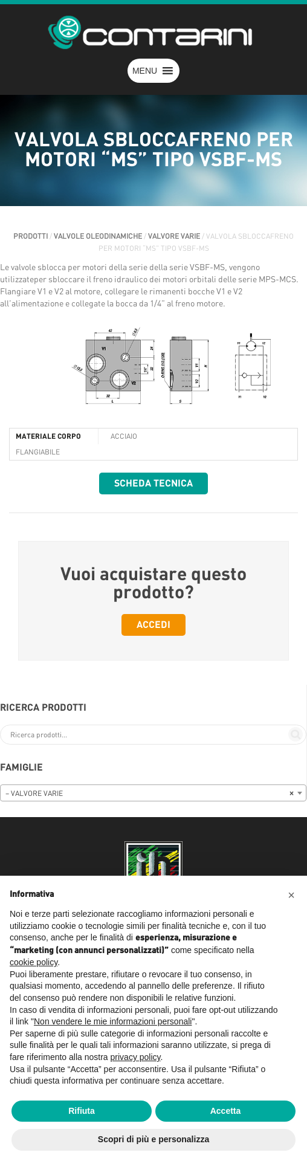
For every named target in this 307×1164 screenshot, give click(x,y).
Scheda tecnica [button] (153, 483)
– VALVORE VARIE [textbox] (149, 793)
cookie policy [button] (33, 962)
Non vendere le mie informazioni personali (113, 1021)
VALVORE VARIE (174, 236)
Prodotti (30, 236)
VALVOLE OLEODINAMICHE (98, 236)
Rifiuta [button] (81, 1111)
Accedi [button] (153, 625)
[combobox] (153, 792)
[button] (144, 71)
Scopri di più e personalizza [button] (153, 1139)
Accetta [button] (225, 1111)
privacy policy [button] (136, 1057)
